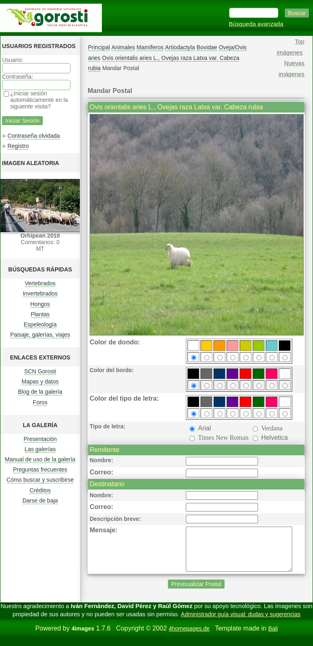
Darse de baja (40, 500)
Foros (40, 402)
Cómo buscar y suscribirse (40, 479)
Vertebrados (40, 283)
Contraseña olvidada (33, 135)
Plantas (40, 314)
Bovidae (206, 47)
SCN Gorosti (40, 371)
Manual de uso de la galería (40, 459)
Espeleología (40, 324)
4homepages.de (189, 637)
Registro (18, 146)
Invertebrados (40, 293)
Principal (99, 47)
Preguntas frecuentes (40, 469)
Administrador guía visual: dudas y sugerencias (240, 623)
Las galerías (39, 449)
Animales (123, 47)
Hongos (40, 304)
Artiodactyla (180, 47)
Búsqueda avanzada (256, 24)
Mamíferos (150, 47)
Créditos (40, 490)
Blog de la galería (40, 391)
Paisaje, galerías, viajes (40, 334)
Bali (273, 637)
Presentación (40, 439)
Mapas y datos (40, 381)
